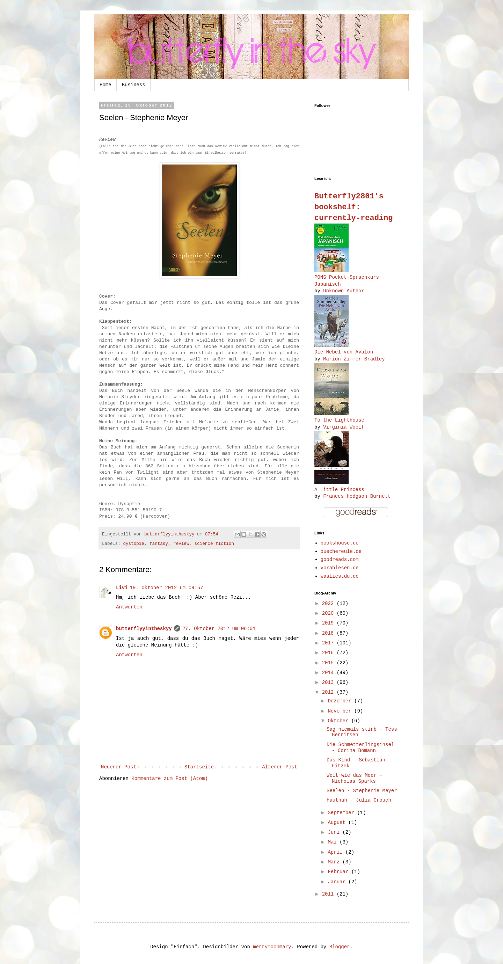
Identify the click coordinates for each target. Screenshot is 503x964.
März (335, 862)
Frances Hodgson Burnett (357, 496)
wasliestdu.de (340, 576)
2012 (329, 692)
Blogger (339, 947)
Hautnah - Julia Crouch (359, 800)
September (342, 813)
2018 (329, 633)
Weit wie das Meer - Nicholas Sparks (354, 778)
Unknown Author (343, 291)
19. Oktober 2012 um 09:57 (166, 588)
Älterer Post (279, 767)
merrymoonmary (272, 947)
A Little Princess (339, 489)
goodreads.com (340, 559)
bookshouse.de (340, 543)
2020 (329, 613)
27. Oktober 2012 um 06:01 (219, 628)
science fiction (214, 543)
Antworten (129, 607)
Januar (338, 882)
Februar (339, 872)
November (341, 711)
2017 (329, 643)
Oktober (339, 721)
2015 (329, 663)
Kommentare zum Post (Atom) (169, 778)
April (336, 852)
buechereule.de (341, 551)
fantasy (159, 543)
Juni (335, 832)
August (338, 822)
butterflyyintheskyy (144, 628)
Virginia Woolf (343, 427)
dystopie (133, 543)
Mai (334, 842)
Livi (122, 588)
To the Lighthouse (339, 420)
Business (133, 85)
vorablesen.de (340, 568)
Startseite (199, 767)
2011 (329, 894)
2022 (329, 603)
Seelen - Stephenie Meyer (362, 791)
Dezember (341, 701)
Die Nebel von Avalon (343, 352)
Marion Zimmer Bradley (354, 359)
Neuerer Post (118, 767)
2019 (329, 623)
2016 (329, 653)
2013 (329, 682)
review (181, 543)
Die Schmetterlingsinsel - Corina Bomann (360, 747)
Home (105, 85)
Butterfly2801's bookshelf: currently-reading (353, 207)
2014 (329, 672)
